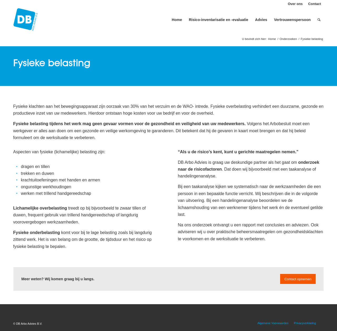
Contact (314, 4)
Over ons (295, 4)
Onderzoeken (288, 38)
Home (272, 38)
